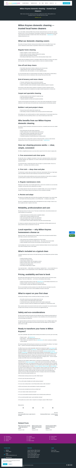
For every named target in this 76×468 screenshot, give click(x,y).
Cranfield (30, 436)
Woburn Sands (31, 440)
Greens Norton (54, 436)
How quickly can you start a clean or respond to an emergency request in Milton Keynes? (35, 399)
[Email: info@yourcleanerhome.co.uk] (4, 454)
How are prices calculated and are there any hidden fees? (30, 389)
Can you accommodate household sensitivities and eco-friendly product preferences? (35, 394)
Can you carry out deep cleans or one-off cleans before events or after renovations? (34, 383)
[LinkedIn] (53, 408)
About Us (46, 3)
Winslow (7, 440)
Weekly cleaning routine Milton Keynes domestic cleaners (37, 427)
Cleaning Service (26, 3)
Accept (5, 464)
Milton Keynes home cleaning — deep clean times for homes (24, 427)
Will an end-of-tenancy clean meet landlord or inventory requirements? (32, 386)
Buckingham (8, 436)
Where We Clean (34, 3)
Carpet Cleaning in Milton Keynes (34, 450)
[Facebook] (23, 408)
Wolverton (36, 366)
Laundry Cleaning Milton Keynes (34, 454)
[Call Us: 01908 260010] (4, 450)
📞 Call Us (72, 232)
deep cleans (34, 349)
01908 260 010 (50, 34)
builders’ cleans (53, 352)
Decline (10, 464)
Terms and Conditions (55, 451)
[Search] (55, 3)
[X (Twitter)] (33, 408)
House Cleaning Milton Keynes (33, 455)
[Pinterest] (43, 408)
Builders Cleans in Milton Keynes (34, 451)
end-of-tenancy (24, 352)
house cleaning (52, 348)
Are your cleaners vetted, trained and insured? (27, 391)
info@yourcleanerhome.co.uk (11, 455)
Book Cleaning (66, 3)
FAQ (39, 3)
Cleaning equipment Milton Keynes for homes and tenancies (51, 427)
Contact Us (52, 3)
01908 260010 (8, 451)
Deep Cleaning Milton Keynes (33, 457)
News (43, 3)
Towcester (53, 437)
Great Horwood (8, 437)
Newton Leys (8, 439)
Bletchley (40, 366)
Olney (29, 439)
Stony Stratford (53, 366)
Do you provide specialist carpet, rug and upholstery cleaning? (30, 397)
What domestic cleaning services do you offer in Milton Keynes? (31, 375)
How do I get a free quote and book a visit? (27, 378)
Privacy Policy (53, 450)
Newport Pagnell (46, 366)
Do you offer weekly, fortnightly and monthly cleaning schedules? (31, 381)
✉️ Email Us (72, 235)
